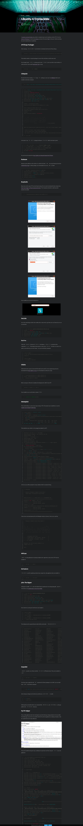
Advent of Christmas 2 (25, 39)
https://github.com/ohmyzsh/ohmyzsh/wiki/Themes (43, 155)
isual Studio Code (36, 64)
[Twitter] (73, 2)
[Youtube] (76, 2)
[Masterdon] (75, 2)
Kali (48, 39)
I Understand (46, 825)
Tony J (25, 23)
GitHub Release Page (25, 165)
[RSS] (78, 2)
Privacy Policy (50, 825)
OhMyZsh (53, 77)
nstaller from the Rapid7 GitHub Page (28, 407)
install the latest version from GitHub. (35, 588)
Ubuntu (36, 39)
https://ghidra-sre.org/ (32, 370)
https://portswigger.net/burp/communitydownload (31, 187)
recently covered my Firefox (27, 37)
